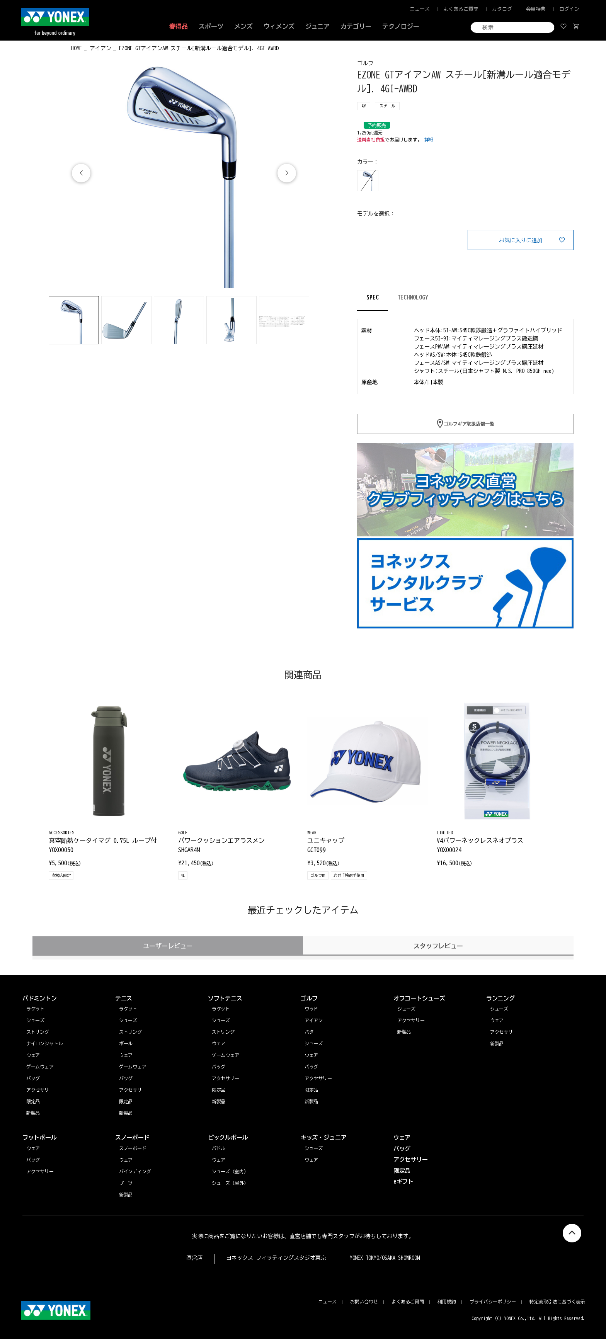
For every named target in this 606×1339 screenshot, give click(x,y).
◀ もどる (46, 47)
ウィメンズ (279, 26)
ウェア (497, 1020)
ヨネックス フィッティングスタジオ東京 (276, 1258)
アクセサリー (504, 1031)
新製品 (497, 1043)
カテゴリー (355, 26)
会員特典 (536, 9)
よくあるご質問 (460, 9)
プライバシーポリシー (493, 1301)
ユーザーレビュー (167, 946)
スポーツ (211, 26)
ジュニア (317, 26)
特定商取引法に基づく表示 (557, 1301)
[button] (286, 173)
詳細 (429, 139)
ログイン (569, 9)
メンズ (243, 26)
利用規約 (446, 1301)
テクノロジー (400, 26)
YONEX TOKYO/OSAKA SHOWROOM (385, 1258)
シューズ (499, 1008)
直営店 (194, 1258)
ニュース (420, 9)
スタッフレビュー (438, 946)
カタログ (502, 9)
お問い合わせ (364, 1301)
